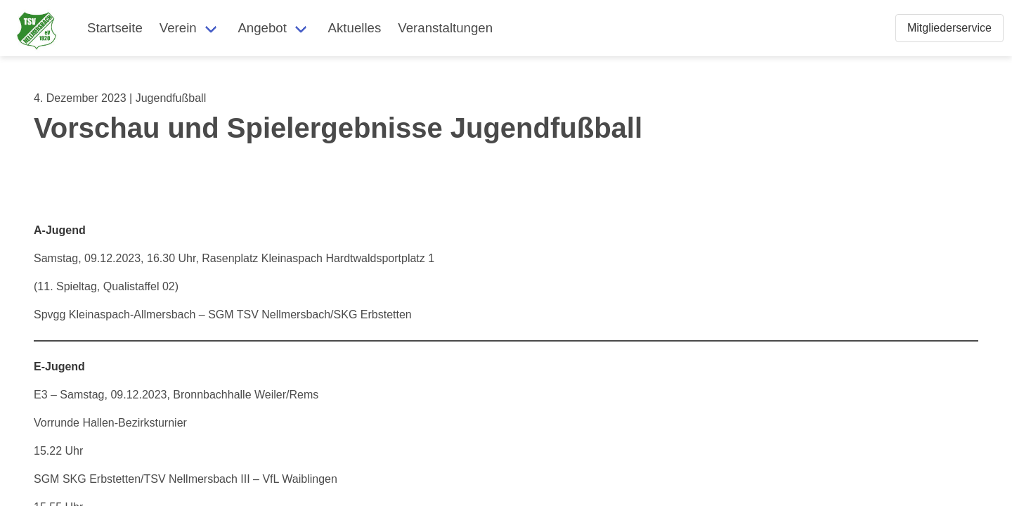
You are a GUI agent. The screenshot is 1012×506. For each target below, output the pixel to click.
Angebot (262, 27)
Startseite (115, 27)
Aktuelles (355, 27)
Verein (178, 27)
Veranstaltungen (445, 27)
